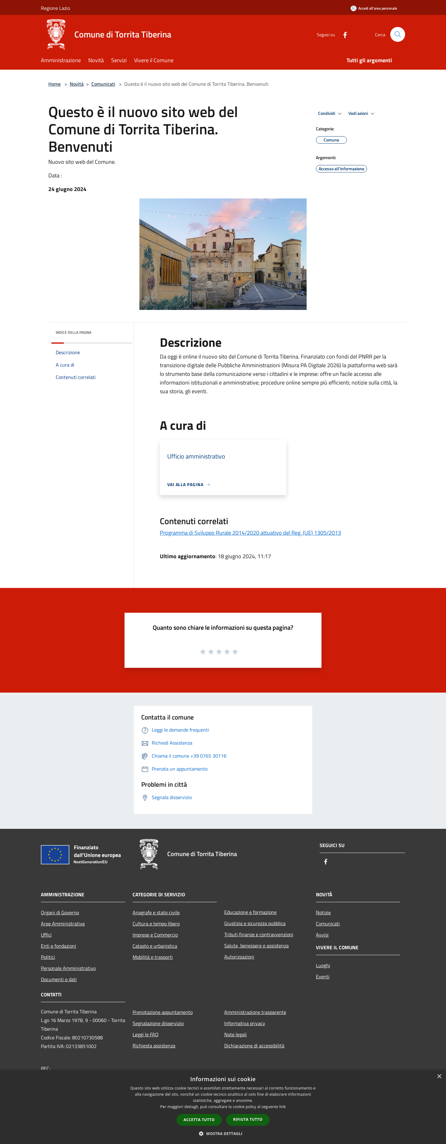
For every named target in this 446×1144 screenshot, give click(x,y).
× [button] (439, 1076)
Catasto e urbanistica (155, 946)
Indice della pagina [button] (73, 332)
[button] (223, 1133)
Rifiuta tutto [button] (248, 1119)
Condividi (330, 113)
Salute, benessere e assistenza (256, 945)
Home (54, 84)
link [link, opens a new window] (282, 1106)
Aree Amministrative (63, 923)
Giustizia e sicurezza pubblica (255, 923)
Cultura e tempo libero (156, 923)
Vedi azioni (362, 113)
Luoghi (323, 965)
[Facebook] (342, 34)
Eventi (323, 976)
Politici (48, 957)
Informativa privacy (244, 1023)
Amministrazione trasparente (255, 1012)
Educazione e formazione (250, 912)
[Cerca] (397, 34)
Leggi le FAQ (146, 1034)
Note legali (235, 1034)
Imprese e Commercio (155, 934)
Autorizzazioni (239, 956)
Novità (77, 84)
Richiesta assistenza (154, 1045)
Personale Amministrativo (68, 968)
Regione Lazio (55, 8)
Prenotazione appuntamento (163, 1012)
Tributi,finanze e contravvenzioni (258, 934)
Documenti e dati (59, 979)
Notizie (323, 912)
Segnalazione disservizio (158, 1023)
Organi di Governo (60, 912)
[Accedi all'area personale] (374, 8)
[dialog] (223, 1107)
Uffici (46, 934)
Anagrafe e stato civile (156, 912)
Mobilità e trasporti (153, 957)
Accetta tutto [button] (199, 1119)
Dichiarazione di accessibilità (254, 1045)
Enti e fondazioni (58, 946)
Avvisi (322, 934)
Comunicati (103, 84)
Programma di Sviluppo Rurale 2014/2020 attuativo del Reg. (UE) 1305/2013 (250, 533)
